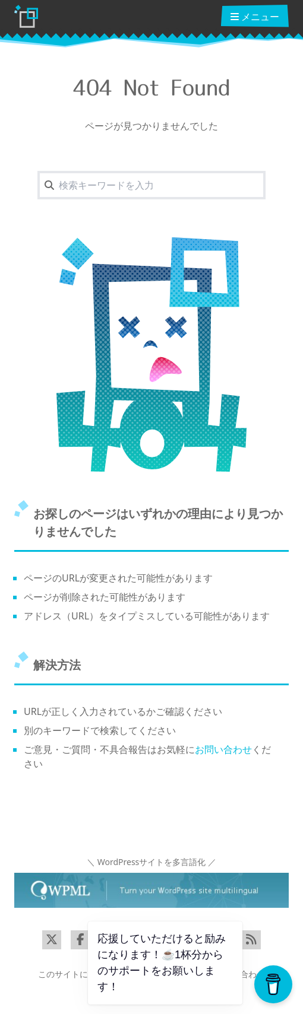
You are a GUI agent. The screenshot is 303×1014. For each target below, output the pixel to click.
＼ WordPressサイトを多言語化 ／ (151, 861)
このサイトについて (75, 974)
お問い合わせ (223, 749)
